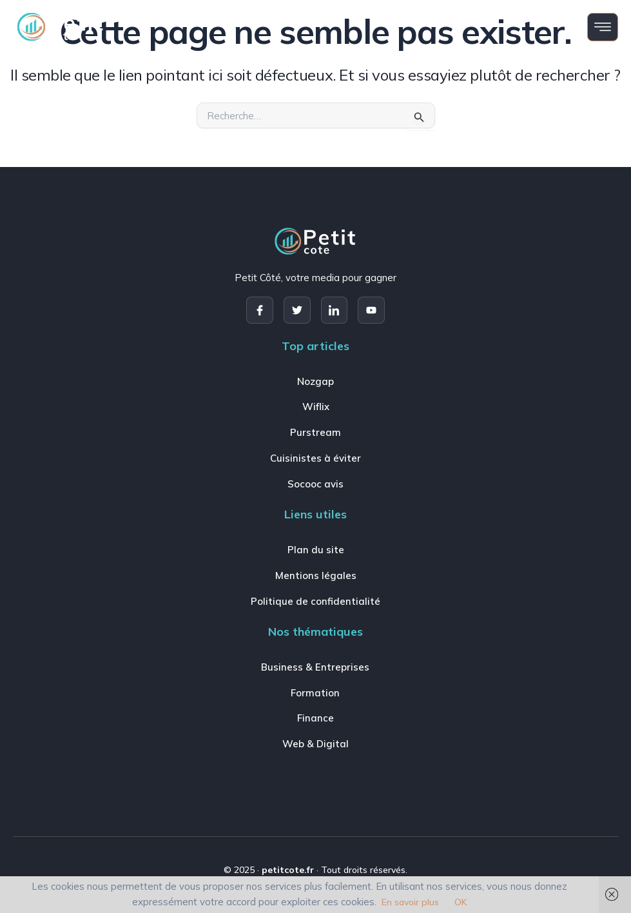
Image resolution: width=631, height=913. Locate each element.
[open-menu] (602, 27)
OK (460, 902)
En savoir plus (410, 902)
